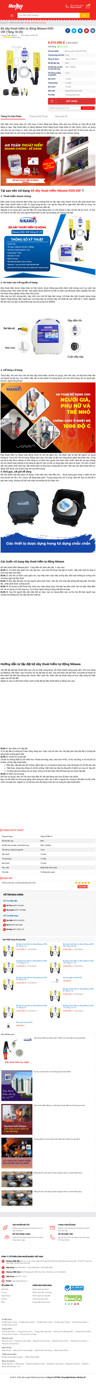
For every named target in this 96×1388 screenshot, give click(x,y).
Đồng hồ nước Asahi (23, 1341)
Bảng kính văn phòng (55, 1364)
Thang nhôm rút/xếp (28, 1334)
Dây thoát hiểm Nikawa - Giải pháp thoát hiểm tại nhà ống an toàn (59, 1105)
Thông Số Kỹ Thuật (38, 116)
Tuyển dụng (5, 1296)
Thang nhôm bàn (8, 1331)
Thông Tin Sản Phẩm (11, 116)
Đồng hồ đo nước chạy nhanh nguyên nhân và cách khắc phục (58, 1173)
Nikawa (14, 35)
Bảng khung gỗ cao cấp (35, 1364)
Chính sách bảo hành (40, 1289)
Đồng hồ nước (7, 1341)
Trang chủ (4, 23)
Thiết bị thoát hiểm (16, 23)
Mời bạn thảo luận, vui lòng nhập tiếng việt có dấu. (36, 885)
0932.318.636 (13, 905)
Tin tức (4, 1292)
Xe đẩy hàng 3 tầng (61, 1322)
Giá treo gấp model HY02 (72, 978)
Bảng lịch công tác (73, 1364)
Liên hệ (4, 1299)
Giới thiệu (4, 1289)
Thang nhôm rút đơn (10, 1334)
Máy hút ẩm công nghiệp (23, 1350)
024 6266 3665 (46, 1267)
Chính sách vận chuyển (41, 1296)
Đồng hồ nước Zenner (79, 1341)
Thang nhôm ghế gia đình (63, 1331)
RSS (2, 1302)
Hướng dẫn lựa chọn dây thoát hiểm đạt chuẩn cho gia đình (57, 1139)
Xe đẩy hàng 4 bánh (79, 1322)
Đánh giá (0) (61, 116)
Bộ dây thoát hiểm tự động (35, 23)
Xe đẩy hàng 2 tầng (44, 1322)
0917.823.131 (13, 929)
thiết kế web (35, 1377)
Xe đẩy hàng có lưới (9, 1325)
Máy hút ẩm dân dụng (43, 1350)
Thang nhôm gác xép (43, 1331)
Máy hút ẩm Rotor (61, 1350)
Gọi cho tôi (87, 108)
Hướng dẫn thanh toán (41, 1302)
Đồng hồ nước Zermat (10, 1344)
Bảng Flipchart (7, 1364)
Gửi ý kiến (82, 887)
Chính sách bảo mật (40, 1299)
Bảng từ (85, 1364)
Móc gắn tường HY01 (24, 1022)
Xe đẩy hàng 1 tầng (9, 1322)
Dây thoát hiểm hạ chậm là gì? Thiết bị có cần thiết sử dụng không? (60, 1038)
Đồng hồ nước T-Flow (60, 1341)
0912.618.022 (13, 920)
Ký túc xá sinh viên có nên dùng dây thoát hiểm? (52, 1072)
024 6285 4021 (20, 1267)
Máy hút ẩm (6, 1350)
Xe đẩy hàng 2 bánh (27, 1322)
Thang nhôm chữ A (25, 1331)
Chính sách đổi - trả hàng (42, 1292)
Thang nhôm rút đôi (82, 1331)
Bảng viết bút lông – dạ (11, 1366)
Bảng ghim (20, 1364)
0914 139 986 (14, 910)
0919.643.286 (12, 925)
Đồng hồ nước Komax (41, 1341)
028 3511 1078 (20, 1276)
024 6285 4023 (34, 1267)
